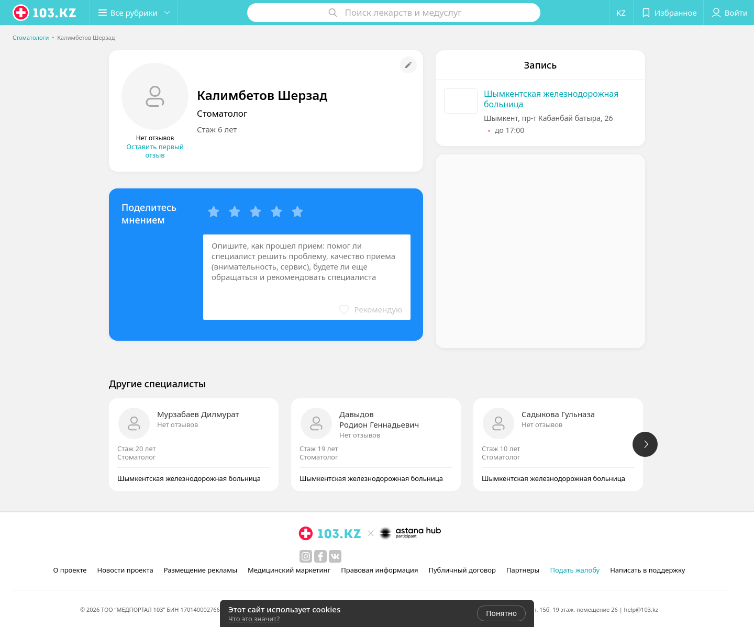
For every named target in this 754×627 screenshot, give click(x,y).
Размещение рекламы (200, 570)
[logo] (45, 12)
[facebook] (320, 556)
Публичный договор (461, 570)
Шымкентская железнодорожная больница (551, 98)
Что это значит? (254, 618)
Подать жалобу (575, 570)
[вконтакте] (335, 556)
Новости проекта (125, 570)
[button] (135, 13)
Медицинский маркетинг (289, 570)
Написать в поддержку (647, 570)
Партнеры (523, 570)
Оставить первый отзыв (155, 150)
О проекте (70, 570)
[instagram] (306, 556)
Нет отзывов (177, 424)
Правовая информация (379, 570)
